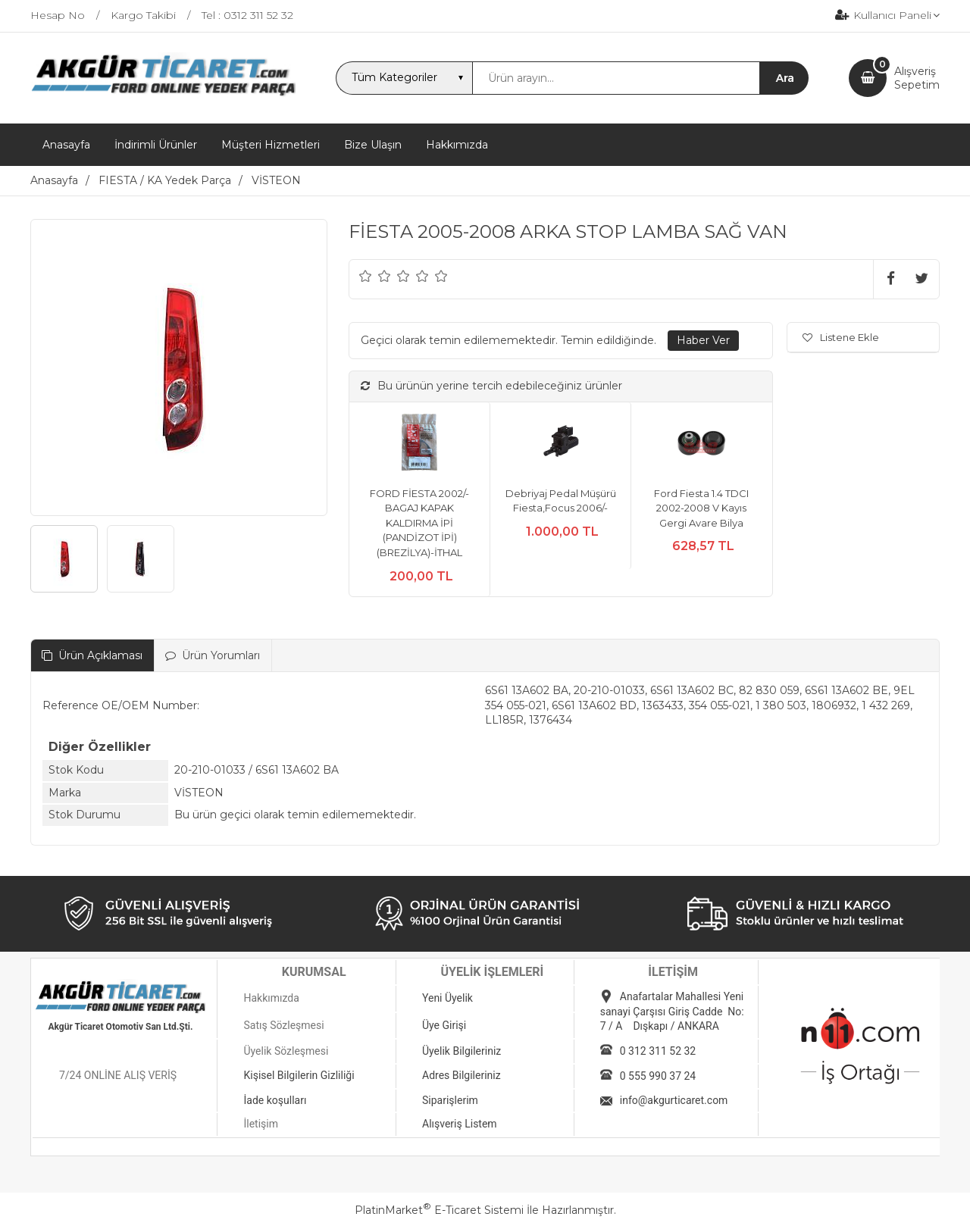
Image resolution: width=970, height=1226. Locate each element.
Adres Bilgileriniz (461, 1075)
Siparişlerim (450, 1100)
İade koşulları (274, 1100)
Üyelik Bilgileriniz (461, 1051)
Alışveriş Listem (459, 1124)
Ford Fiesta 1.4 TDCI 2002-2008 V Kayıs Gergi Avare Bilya (701, 508)
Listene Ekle (841, 337)
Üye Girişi (444, 1025)
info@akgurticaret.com (674, 1100)
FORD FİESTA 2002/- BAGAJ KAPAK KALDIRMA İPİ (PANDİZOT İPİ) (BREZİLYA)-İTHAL (419, 522)
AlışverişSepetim (917, 78)
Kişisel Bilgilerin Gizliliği (298, 1075)
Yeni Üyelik (447, 998)
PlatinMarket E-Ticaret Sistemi (439, 1210)
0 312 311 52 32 (658, 1051)
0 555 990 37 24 (658, 1076)
